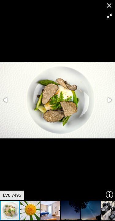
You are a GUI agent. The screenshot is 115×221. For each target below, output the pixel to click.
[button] (109, 16)
